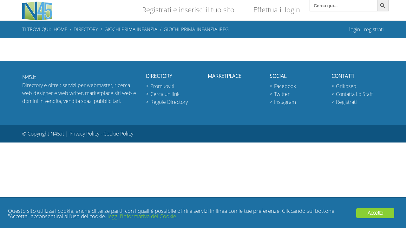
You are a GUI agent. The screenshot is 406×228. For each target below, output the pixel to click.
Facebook (285, 86)
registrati (374, 30)
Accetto (375, 213)
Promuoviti (162, 86)
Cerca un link (165, 94)
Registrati (346, 102)
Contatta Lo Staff (354, 94)
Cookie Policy (118, 134)
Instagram (285, 102)
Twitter (282, 94)
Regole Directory (169, 102)
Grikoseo (346, 86)
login (354, 30)
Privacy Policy (84, 134)
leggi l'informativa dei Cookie (142, 216)
